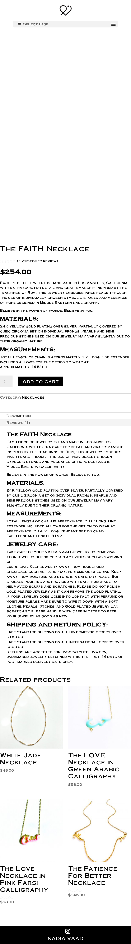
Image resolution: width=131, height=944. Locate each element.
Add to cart (40, 381)
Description (18, 416)
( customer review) (37, 261)
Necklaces (33, 397)
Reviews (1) (18, 422)
